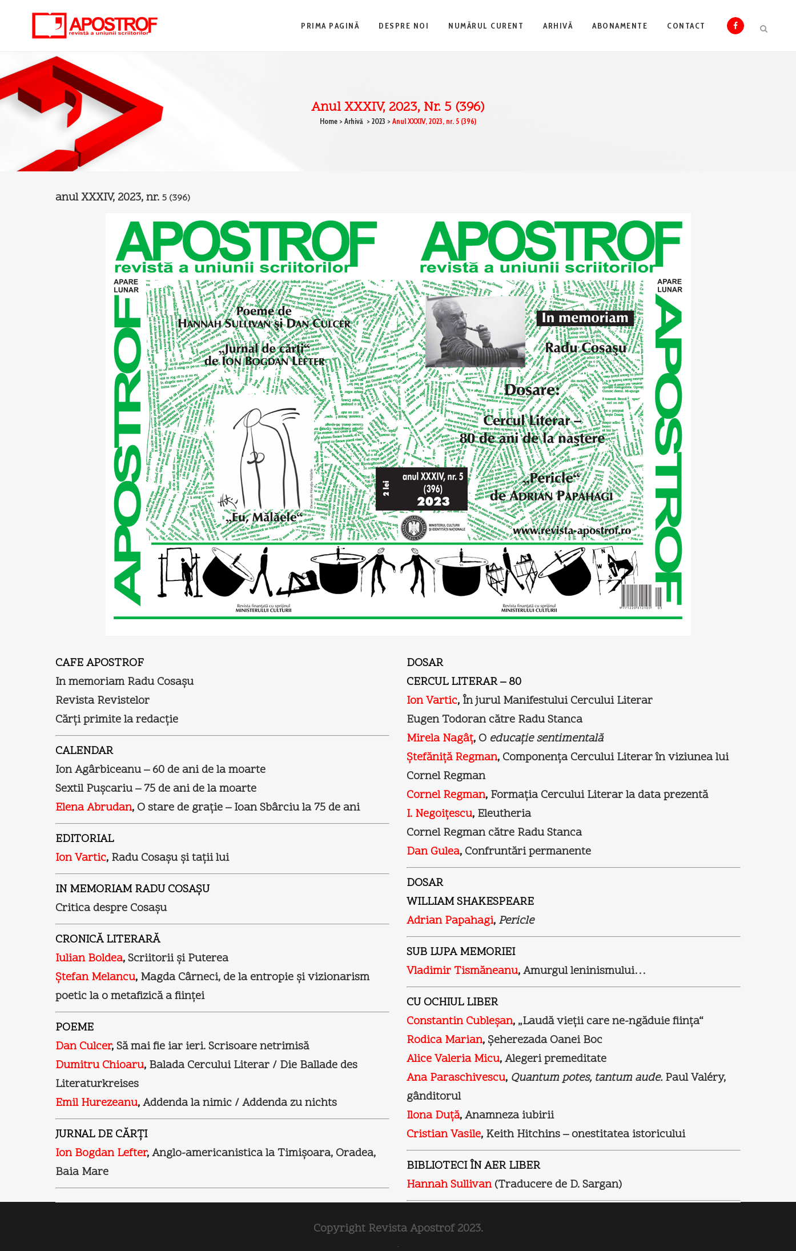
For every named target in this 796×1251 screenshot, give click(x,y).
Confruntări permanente (528, 852)
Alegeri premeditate (555, 1059)
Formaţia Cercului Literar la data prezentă (598, 795)
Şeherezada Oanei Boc (545, 1040)
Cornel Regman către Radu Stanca (494, 833)
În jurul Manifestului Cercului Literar (556, 701)
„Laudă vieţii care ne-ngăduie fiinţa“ (610, 1021)
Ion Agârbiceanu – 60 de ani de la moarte (160, 770)
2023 (378, 121)
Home (328, 121)
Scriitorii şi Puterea (178, 959)
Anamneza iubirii (509, 1116)
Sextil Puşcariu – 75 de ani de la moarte (155, 789)
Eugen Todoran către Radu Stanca (494, 720)
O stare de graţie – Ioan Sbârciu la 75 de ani (248, 808)
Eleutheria (504, 814)
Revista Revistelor (102, 701)
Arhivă (353, 121)
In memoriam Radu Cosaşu (124, 682)
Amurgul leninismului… (584, 971)
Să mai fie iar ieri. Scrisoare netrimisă (212, 1046)
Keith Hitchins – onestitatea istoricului (584, 1134)
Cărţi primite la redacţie (116, 720)
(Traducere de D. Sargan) (514, 1185)
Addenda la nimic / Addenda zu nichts (240, 1103)
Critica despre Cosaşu (111, 908)
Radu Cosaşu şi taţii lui (170, 858)
